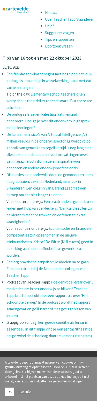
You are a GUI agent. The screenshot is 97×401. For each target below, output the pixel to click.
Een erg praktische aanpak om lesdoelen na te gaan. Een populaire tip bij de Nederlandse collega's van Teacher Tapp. (47, 269)
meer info (24, 391)
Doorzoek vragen (59, 46)
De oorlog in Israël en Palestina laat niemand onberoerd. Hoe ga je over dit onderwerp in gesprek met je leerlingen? (47, 121)
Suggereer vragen (59, 32)
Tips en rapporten (59, 39)
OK (10, 392)
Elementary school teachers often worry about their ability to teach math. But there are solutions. (49, 101)
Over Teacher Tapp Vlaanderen (69, 19)
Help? (49, 25)
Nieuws (51, 12)
